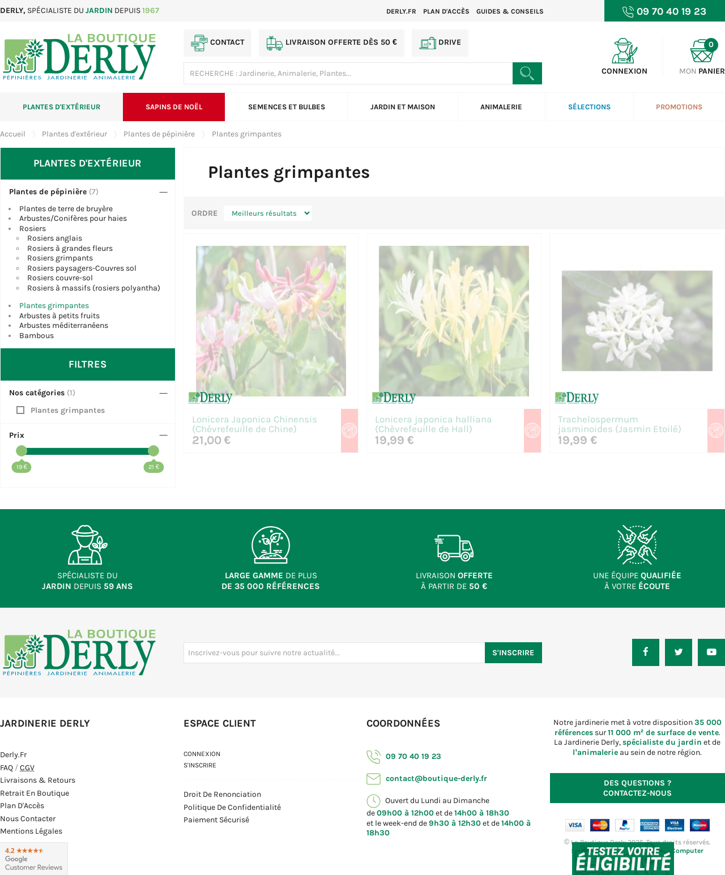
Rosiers (32, 228)
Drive (440, 43)
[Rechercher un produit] (527, 73)
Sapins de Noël (174, 107)
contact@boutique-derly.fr (426, 778)
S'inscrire (200, 765)
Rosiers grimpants (60, 258)
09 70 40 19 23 (403, 756)
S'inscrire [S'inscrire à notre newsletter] (513, 653)
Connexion (202, 754)
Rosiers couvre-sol (60, 278)
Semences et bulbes (286, 107)
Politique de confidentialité (232, 807)
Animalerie (501, 107)
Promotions (679, 107)
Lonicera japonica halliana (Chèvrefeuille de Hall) (433, 424)
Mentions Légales (31, 831)
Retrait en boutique (34, 793)
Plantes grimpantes (54, 305)
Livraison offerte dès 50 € (331, 43)
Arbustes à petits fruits (59, 316)
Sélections (589, 107)
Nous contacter (28, 818)
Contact (217, 43)
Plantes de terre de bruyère (66, 209)
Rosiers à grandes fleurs (70, 248)
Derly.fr (401, 11)
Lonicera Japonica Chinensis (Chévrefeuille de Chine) (254, 424)
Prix (16, 435)
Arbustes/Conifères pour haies (73, 218)
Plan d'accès (446, 11)
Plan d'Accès (22, 805)
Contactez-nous (637, 788)
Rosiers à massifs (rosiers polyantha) (93, 288)
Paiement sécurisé (216, 820)
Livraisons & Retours (37, 780)
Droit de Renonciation (222, 794)
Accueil (12, 134)
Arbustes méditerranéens (63, 325)
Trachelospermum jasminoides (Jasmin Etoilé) (619, 424)
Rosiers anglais (54, 238)
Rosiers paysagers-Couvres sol (82, 268)
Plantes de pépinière (48, 192)
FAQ (6, 767)
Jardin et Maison (402, 107)
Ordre (204, 213)
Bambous (36, 335)
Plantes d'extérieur (61, 107)
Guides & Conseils (510, 11)
